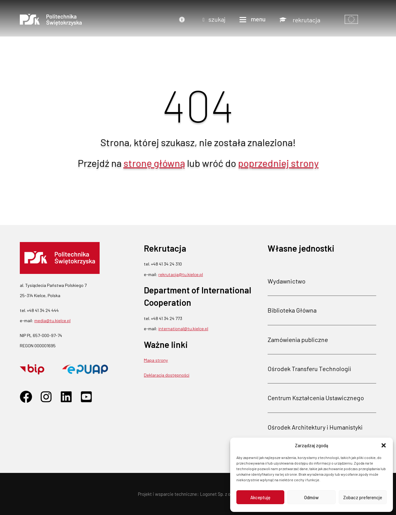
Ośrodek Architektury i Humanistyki (315, 427)
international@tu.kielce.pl (183, 328)
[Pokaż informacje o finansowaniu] (351, 19)
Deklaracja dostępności (166, 375)
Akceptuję (260, 497)
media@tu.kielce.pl (52, 320)
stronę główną (154, 163)
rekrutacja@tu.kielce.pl (180, 274)
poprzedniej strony (278, 163)
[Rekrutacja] (300, 20)
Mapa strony (156, 360)
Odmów (311, 497)
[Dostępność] (183, 20)
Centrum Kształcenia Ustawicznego (316, 397)
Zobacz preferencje (362, 497)
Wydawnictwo (286, 281)
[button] (384, 445)
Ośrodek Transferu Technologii (309, 368)
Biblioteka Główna (292, 310)
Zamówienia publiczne (298, 339)
